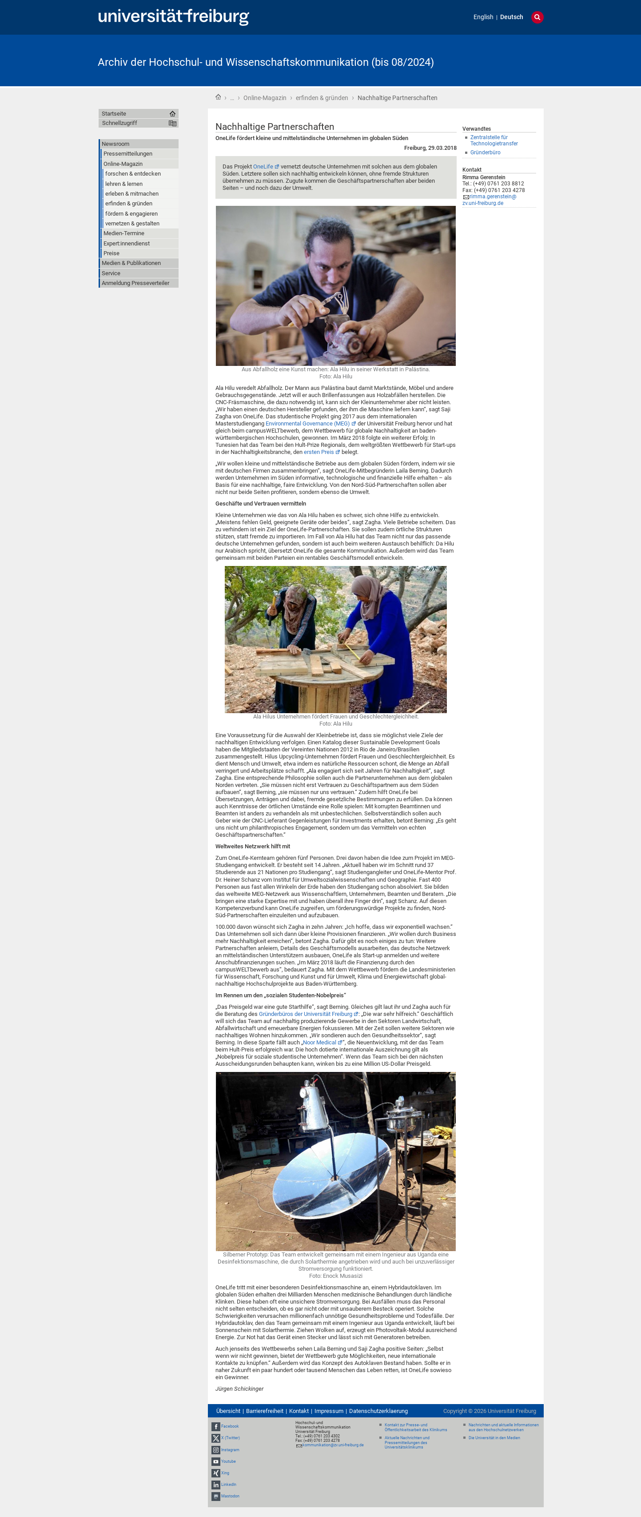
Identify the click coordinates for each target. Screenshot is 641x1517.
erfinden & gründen (322, 97)
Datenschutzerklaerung (378, 1411)
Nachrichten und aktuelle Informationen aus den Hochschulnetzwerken (504, 1427)
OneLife (263, 166)
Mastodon (230, 1496)
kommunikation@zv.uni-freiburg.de (333, 1445)
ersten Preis (319, 452)
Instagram (230, 1450)
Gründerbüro (485, 152)
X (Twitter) (230, 1438)
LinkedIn (228, 1484)
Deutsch (511, 17)
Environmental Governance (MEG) (308, 423)
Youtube (228, 1461)
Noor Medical (319, 1042)
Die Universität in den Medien (494, 1438)
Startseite (218, 97)
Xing (225, 1473)
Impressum (329, 1411)
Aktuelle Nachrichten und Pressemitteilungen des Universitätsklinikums (407, 1443)
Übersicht (228, 1411)
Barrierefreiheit (264, 1411)
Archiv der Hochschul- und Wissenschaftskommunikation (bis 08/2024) (266, 62)
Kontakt (299, 1411)
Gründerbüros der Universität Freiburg (305, 1014)
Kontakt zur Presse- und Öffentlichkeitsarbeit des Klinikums (416, 1427)
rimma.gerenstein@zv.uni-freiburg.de (489, 199)
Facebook (230, 1426)
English (484, 17)
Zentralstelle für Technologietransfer (494, 140)
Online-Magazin (265, 97)
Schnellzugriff (119, 123)
